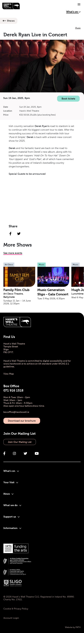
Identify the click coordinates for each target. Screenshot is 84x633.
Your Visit (10, 482)
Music (78, 28)
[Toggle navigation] (79, 4)
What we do (12, 505)
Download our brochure (22, 420)
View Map (8, 373)
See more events (12, 253)
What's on (73, 11)
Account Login (11, 618)
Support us (11, 516)
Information (12, 528)
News (8, 493)
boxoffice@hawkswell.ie (16, 412)
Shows (11, 20)
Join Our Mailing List (19, 442)
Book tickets (68, 98)
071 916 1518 (13, 390)
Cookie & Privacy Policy (15, 608)
